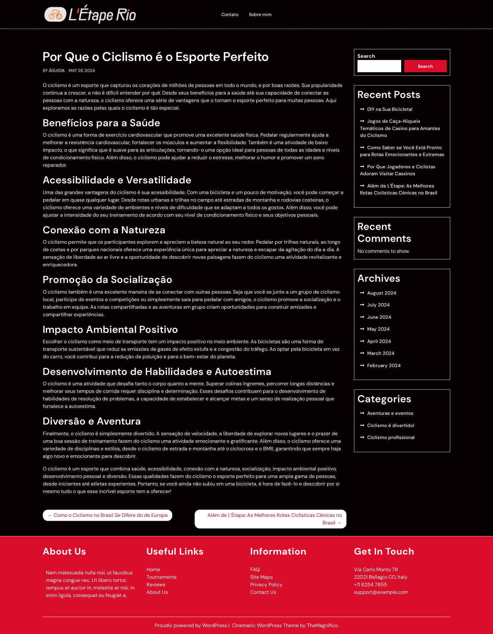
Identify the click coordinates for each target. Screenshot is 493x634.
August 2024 (381, 293)
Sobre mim (260, 14)
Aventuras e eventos (390, 413)
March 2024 (380, 353)
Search (366, 56)
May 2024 (378, 329)
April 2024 (379, 341)
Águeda (57, 70)
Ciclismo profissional (391, 437)
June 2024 (379, 317)
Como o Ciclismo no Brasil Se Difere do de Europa (111, 515)
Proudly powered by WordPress (191, 625)
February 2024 (384, 365)
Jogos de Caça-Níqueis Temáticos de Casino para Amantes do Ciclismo (400, 128)
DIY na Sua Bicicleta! (390, 109)
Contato (229, 14)
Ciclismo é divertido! (390, 425)
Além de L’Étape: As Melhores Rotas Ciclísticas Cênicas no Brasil (275, 519)
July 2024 (378, 305)
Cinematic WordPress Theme (266, 625)
